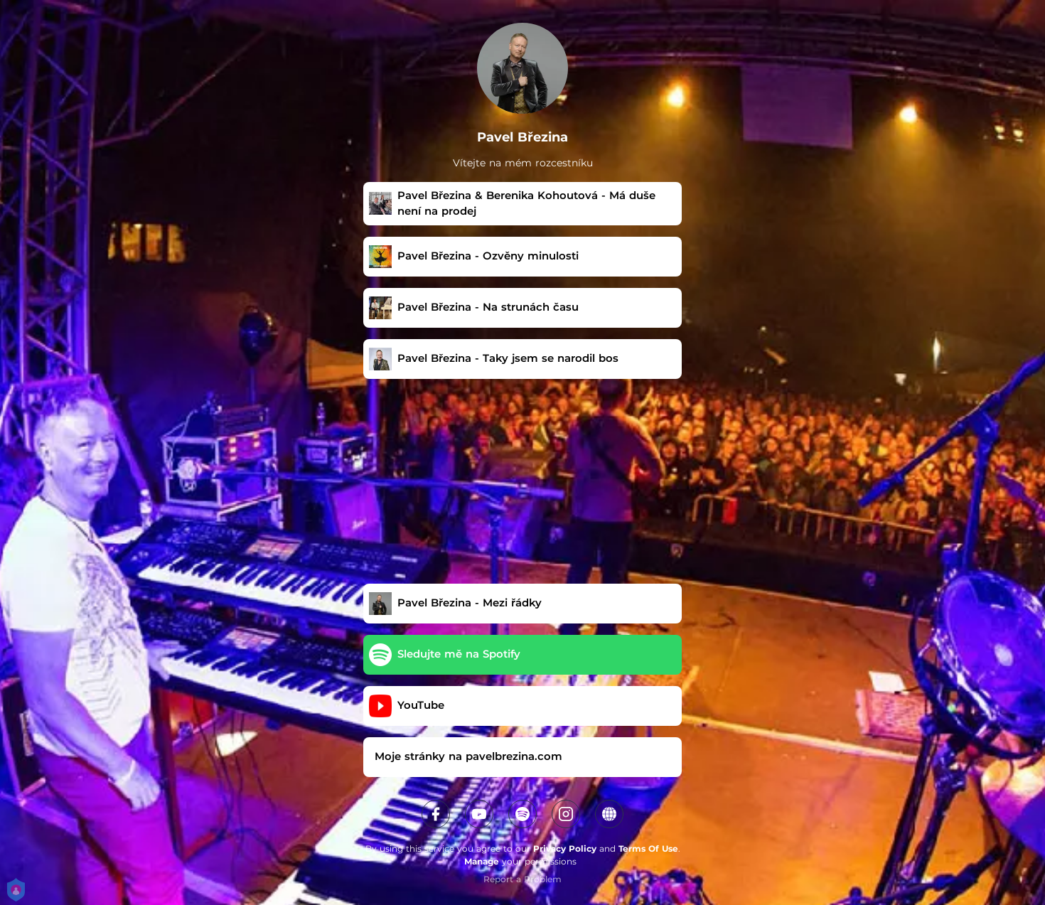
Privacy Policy (564, 848)
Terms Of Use (648, 848)
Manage (481, 861)
